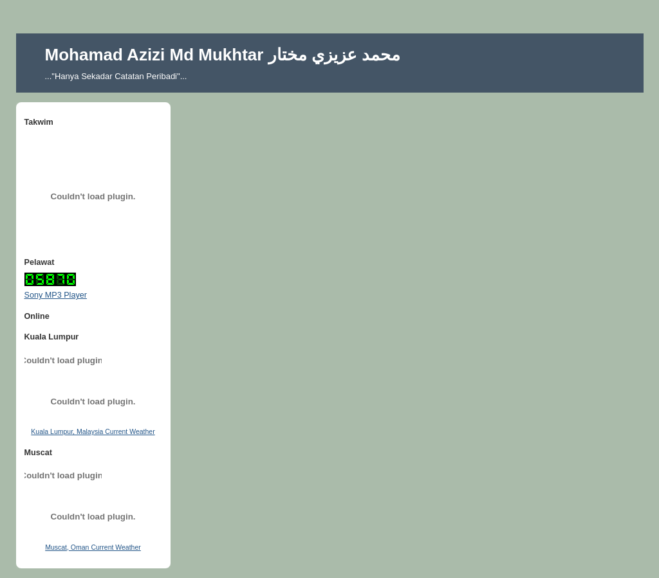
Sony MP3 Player (55, 295)
